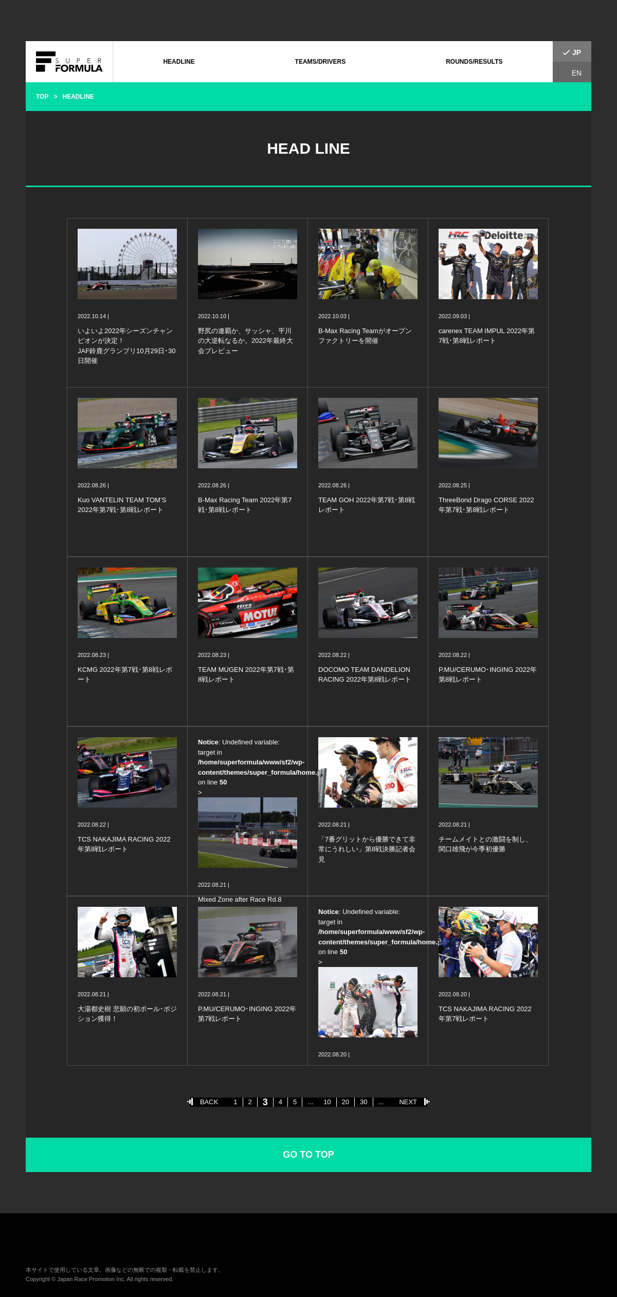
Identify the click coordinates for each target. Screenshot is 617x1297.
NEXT (408, 1102)
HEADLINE (178, 61)
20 (345, 1102)
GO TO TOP (308, 1154)
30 (363, 1102)
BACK (209, 1102)
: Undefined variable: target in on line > (252, 821)
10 (327, 1102)
